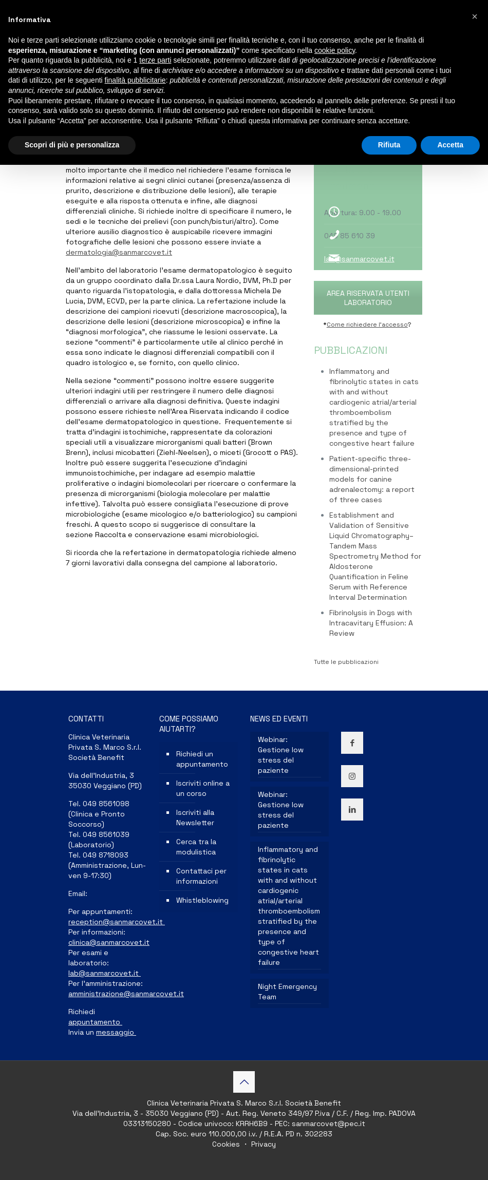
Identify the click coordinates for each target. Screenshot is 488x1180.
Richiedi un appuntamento (202, 759)
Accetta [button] (450, 145)
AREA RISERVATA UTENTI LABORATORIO (368, 298)
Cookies (227, 1144)
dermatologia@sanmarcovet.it (119, 252)
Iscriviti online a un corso (203, 788)
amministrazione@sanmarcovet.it (126, 993)
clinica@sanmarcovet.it (108, 942)
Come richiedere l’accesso (367, 324)
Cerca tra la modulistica (196, 847)
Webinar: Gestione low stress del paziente (281, 755)
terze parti (155, 60)
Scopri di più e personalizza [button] (72, 145)
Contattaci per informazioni (201, 876)
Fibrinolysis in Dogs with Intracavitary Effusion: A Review (371, 623)
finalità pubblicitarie (135, 80)
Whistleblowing (202, 900)
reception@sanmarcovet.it (116, 921)
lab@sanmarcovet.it (359, 258)
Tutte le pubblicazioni (346, 661)
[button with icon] (352, 743)
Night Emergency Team (287, 991)
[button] (474, 16)
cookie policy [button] (334, 50)
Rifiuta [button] (389, 145)
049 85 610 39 (349, 235)
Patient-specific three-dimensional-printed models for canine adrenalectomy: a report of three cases (372, 479)
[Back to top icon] (244, 1082)
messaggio (116, 1032)
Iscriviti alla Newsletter (195, 817)
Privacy (262, 1144)
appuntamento (95, 1021)
